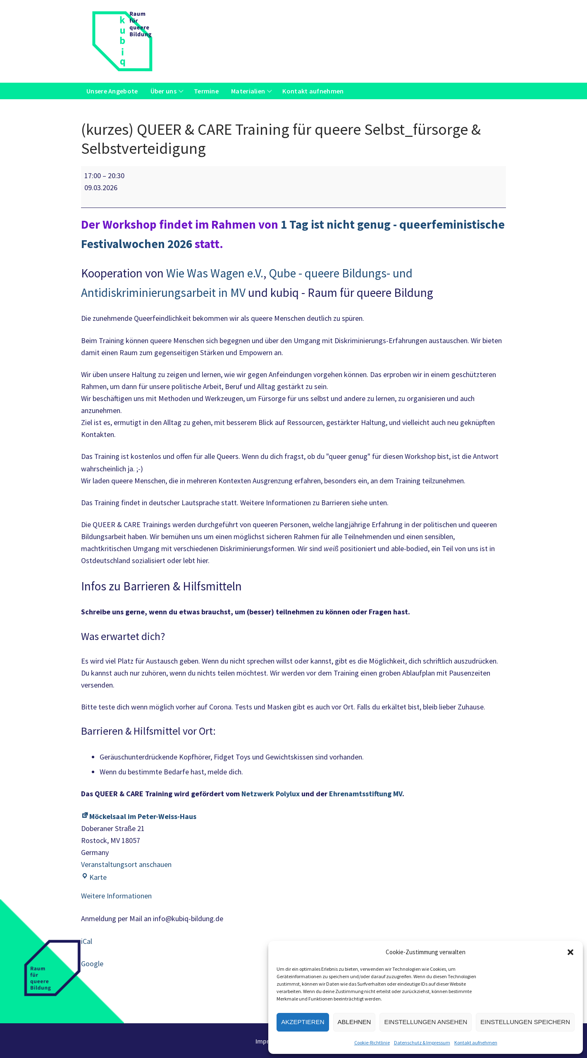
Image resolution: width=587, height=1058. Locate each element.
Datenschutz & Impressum (422, 1042)
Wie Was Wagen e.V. (214, 273)
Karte (94, 877)
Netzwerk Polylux (270, 793)
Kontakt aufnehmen (475, 1042)
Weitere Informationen (116, 895)
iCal (86, 941)
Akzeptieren (302, 1021)
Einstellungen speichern (525, 1021)
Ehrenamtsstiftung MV (365, 793)
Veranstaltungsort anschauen (126, 864)
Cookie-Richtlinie (372, 1042)
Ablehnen (354, 1021)
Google (92, 963)
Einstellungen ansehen (425, 1021)
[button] (570, 952)
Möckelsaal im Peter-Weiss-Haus (138, 816)
